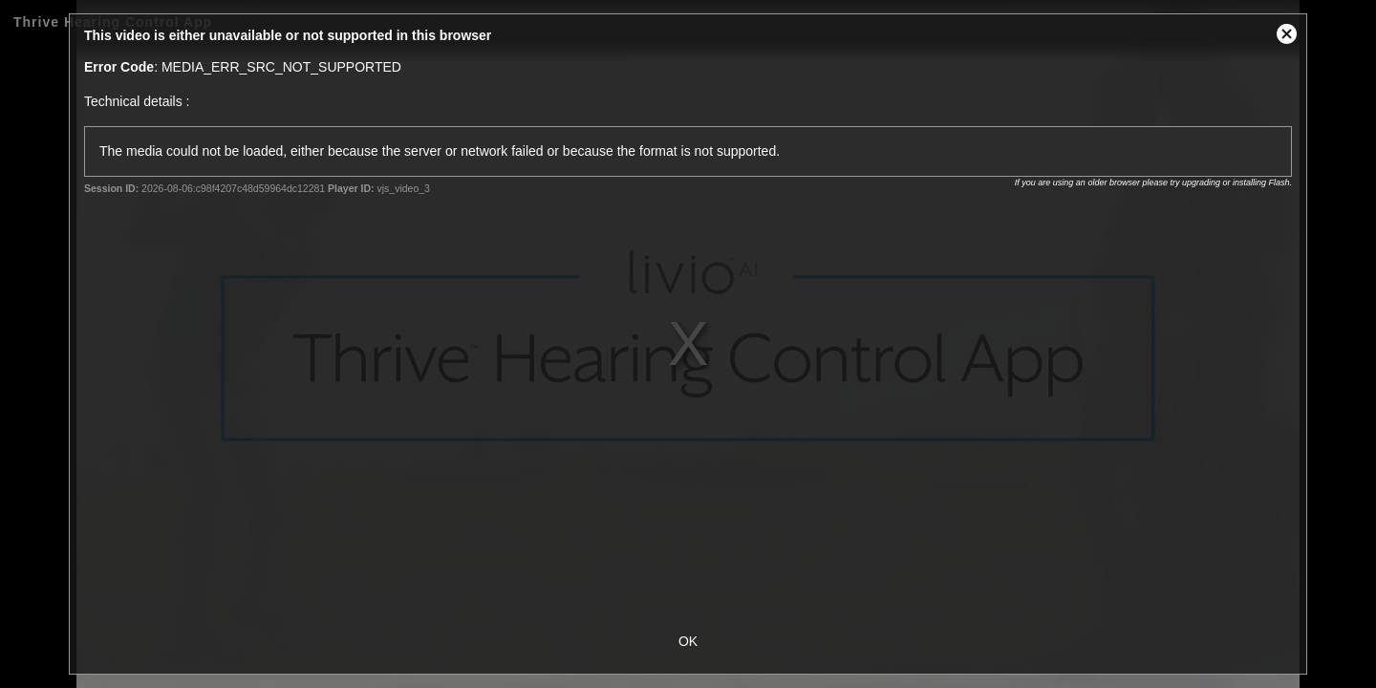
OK (688, 641)
